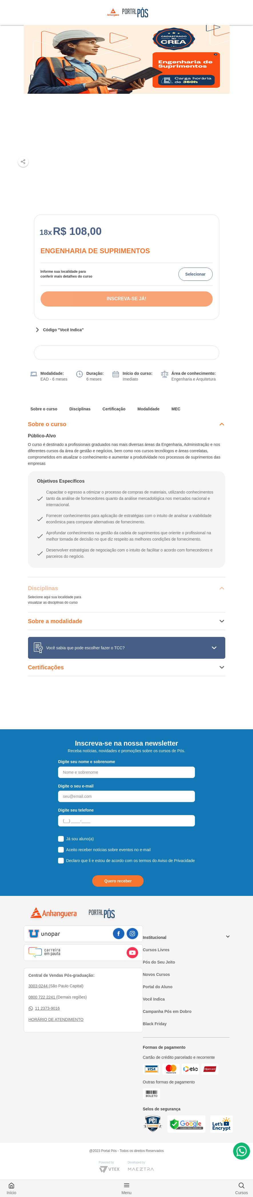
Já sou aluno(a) (80, 839)
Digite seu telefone (75, 810)
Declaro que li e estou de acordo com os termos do (130, 860)
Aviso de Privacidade (176, 860)
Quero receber (118, 881)
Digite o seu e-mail (75, 786)
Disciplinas (80, 409)
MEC (176, 409)
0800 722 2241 (42, 997)
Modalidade (149, 409)
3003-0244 (39, 986)
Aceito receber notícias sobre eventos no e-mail (108, 849)
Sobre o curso (44, 409)
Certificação (114, 409)
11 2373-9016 (44, 1008)
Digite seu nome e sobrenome (86, 761)
